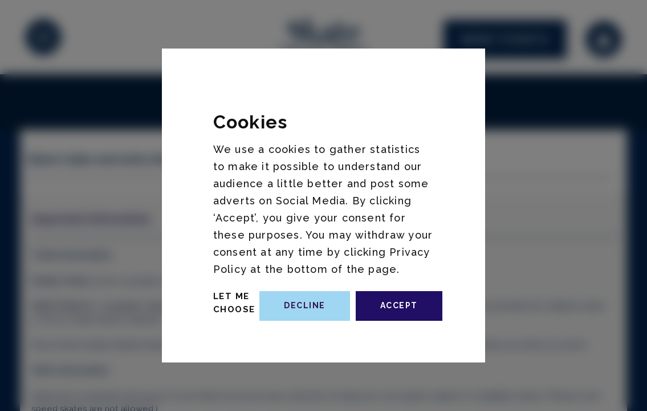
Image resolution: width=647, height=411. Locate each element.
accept (399, 305)
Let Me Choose (234, 303)
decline (304, 305)
